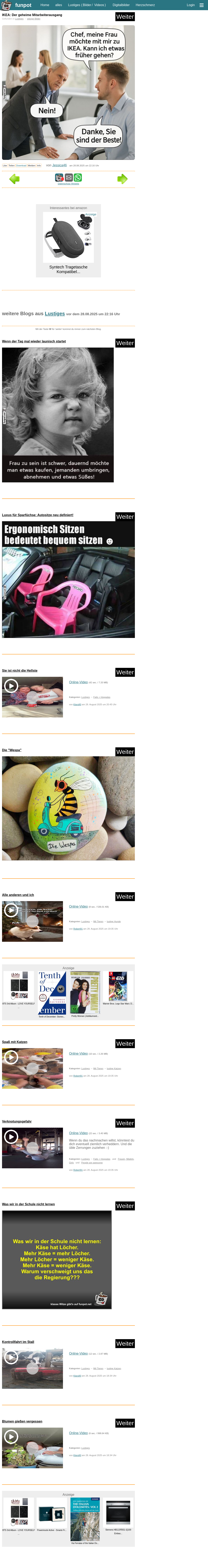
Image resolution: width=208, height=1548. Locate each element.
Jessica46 (59, 165)
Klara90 (77, 704)
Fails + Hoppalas (101, 697)
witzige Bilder (33, 18)
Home (45, 5)
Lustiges (74, 5)
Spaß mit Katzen (14, 1042)
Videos (99, 5)
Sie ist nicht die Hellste (19, 670)
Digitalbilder (121, 5)
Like (5, 165)
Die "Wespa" (12, 750)
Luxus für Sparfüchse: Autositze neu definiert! (37, 515)
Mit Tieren (98, 921)
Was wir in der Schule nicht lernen (28, 1204)
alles (58, 5)
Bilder (87, 5)
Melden (32, 165)
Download (21, 165)
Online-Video (78, 682)
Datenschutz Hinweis (68, 183)
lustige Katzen (114, 1068)
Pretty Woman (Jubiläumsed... (85, 1016)
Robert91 (78, 929)
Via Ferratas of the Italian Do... (85, 1543)
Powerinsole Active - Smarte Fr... (52, 1530)
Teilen (12, 165)
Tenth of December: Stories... (52, 1017)
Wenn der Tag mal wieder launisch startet (34, 341)
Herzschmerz (145, 5)
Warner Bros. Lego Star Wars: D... (118, 1004)
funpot (23, 5)
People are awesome (92, 1162)
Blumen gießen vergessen (22, 1421)
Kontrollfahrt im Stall (18, 1342)
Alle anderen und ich (18, 895)
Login (191, 5)
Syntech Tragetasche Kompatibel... (68, 269)
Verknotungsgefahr (17, 1121)
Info (39, 165)
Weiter (125, 16)
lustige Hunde (114, 921)
